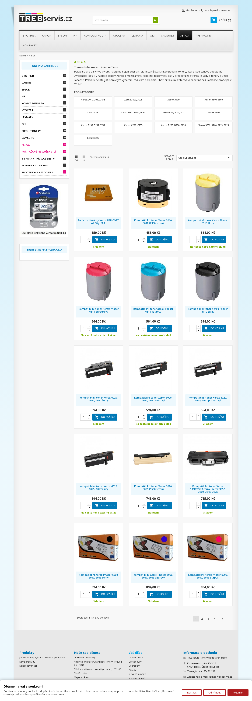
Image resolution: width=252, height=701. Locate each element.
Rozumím (238, 692)
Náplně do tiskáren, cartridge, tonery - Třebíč (97, 669)
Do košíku (105, 240)
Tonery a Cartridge (44, 65)
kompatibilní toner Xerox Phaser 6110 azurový (153, 310)
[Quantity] (83, 239)
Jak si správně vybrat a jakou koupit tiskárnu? (43, 657)
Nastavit (192, 692)
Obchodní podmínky (84, 657)
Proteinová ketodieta (37, 172)
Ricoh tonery (31, 131)
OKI (24, 124)
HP (23, 96)
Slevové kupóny (137, 673)
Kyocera (27, 110)
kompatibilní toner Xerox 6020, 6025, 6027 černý (99, 399)
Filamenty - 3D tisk (35, 165)
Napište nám (80, 673)
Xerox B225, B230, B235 (173, 125)
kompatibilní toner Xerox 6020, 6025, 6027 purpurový (208, 399)
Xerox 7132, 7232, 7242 (93, 125)
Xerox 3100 (173, 99)
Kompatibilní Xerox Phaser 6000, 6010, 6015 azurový (153, 576)
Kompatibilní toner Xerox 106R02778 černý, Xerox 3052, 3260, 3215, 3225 (208, 489)
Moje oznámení (137, 678)
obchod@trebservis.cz (220, 676)
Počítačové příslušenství (39, 151)
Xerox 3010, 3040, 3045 (93, 99)
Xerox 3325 (93, 137)
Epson (26, 89)
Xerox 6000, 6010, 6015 (133, 112)
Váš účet (135, 653)
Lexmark (27, 117)
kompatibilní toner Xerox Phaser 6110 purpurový (99, 310)
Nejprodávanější (28, 665)
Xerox (26, 144)
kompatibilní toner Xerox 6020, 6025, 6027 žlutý (99, 488)
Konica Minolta (33, 103)
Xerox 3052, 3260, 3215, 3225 (213, 125)
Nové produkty (27, 661)
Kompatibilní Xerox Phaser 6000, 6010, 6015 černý (98, 576)
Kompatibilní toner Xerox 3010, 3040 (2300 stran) (153, 222)
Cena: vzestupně (204, 158)
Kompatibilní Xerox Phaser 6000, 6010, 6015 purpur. (208, 576)
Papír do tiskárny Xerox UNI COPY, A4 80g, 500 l (98, 222)
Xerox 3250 (93, 112)
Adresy (132, 669)
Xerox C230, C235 (133, 125)
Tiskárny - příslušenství (38, 158)
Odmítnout (214, 692)
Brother (28, 75)
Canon (26, 82)
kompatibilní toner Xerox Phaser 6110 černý (208, 310)
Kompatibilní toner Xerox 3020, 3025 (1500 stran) (153, 488)
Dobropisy (134, 665)
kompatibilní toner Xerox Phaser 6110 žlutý (208, 222)
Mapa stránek (81, 677)
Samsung (28, 137)
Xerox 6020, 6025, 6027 (173, 112)
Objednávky (135, 661)
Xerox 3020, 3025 (133, 99)
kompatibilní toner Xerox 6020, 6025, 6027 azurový (153, 399)
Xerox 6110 (213, 112)
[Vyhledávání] (126, 20)
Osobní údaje (136, 657)
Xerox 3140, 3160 (214, 99)
